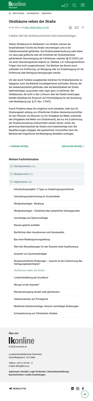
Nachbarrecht (23, 174)
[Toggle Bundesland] (65, 5)
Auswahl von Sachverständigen (30, 253)
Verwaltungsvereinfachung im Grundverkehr (37, 196)
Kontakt (24, 371)
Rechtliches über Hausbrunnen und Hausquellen (39, 232)
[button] (83, 5)
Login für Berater (38, 371)
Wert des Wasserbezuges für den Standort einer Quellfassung (46, 246)
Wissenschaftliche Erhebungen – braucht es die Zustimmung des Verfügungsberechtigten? (48, 262)
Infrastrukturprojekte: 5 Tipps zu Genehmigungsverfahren (44, 189)
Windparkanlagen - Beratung (29, 203)
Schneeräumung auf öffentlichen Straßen (36, 313)
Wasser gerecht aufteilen (27, 225)
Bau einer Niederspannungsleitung (32, 239)
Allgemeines (23, 181)
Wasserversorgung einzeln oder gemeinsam (37, 291)
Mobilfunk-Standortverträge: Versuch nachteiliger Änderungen (46, 306)
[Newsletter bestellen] (17, 388)
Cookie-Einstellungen (35, 375)
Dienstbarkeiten (24, 166)
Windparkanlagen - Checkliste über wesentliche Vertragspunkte (47, 210)
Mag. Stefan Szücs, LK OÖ (37, 27)
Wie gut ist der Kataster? (26, 284)
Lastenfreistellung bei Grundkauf (31, 277)
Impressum (14, 371)
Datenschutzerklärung (57, 371)
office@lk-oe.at (22, 366)
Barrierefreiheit (16, 375)
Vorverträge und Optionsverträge (31, 218)
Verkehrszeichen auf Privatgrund (31, 299)
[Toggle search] (74, 5)
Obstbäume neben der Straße (29, 270)
